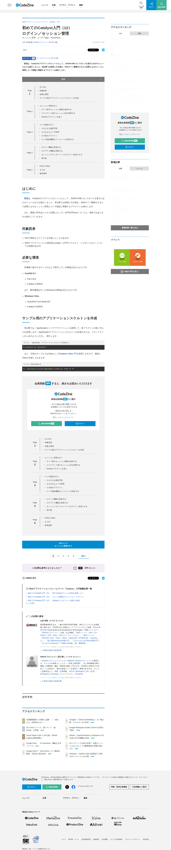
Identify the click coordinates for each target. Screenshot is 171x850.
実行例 (44, 158)
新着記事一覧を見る (130, 228)
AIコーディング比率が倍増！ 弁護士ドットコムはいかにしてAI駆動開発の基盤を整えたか (86, 746)
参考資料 (43, 173)
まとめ (42, 170)
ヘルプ (63, 839)
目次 (82, 79)
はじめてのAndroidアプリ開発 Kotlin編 (57, 643)
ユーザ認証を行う (47, 125)
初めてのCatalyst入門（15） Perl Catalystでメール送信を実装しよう (56, 593)
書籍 (81, 5)
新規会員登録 (46, 423)
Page (29, 111)
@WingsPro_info (82, 671)
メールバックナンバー (63, 417)
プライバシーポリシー (132, 839)
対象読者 (43, 91)
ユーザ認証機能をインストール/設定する (57, 139)
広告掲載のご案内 (139, 787)
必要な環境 (44, 94)
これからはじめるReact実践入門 (86, 641)
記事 (54, 5)
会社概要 (105, 839)
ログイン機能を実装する (51, 147)
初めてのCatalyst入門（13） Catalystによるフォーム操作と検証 (54, 600)
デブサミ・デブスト (67, 5)
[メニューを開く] (9, 5)
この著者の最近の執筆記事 (51, 650)
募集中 (75, 669)
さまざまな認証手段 (49, 128)
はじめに (43, 87)
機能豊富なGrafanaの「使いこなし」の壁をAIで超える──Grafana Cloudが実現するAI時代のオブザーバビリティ (130, 179)
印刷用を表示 (29, 578)
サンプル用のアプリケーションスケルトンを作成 (59, 98)
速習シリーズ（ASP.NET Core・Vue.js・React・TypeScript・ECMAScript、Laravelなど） (69, 638)
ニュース (44, 5)
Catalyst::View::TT (68, 354)
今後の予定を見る (129, 271)
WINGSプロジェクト (50, 633)
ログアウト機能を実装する (52, 151)
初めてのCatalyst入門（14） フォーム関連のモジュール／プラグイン (56, 597)
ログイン (79, 423)
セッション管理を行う (48, 106)
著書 (56, 671)
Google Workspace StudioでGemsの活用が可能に (132, 82)
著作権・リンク (73, 839)
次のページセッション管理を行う (63, 544)
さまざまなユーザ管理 (50, 132)
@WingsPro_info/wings (49, 674)
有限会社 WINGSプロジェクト (80, 661)
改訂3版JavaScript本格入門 (58, 641)
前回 (26, 198)
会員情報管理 (86, 839)
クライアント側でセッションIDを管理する (58, 113)
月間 (139, 33)
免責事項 (96, 839)
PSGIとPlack (45, 166)
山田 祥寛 (25, 42)
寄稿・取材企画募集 (119, 787)
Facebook (79, 674)
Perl (24, 50)
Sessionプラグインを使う (51, 117)
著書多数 (82, 643)
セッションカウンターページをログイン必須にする (61, 155)
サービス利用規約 (116, 839)
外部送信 (146, 839)
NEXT (84, 556)
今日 (120, 33)
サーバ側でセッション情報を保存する (56, 109)
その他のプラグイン (49, 136)
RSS (71, 671)
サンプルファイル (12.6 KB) (47, 58)
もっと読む (30, 603)
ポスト (92, 50)
